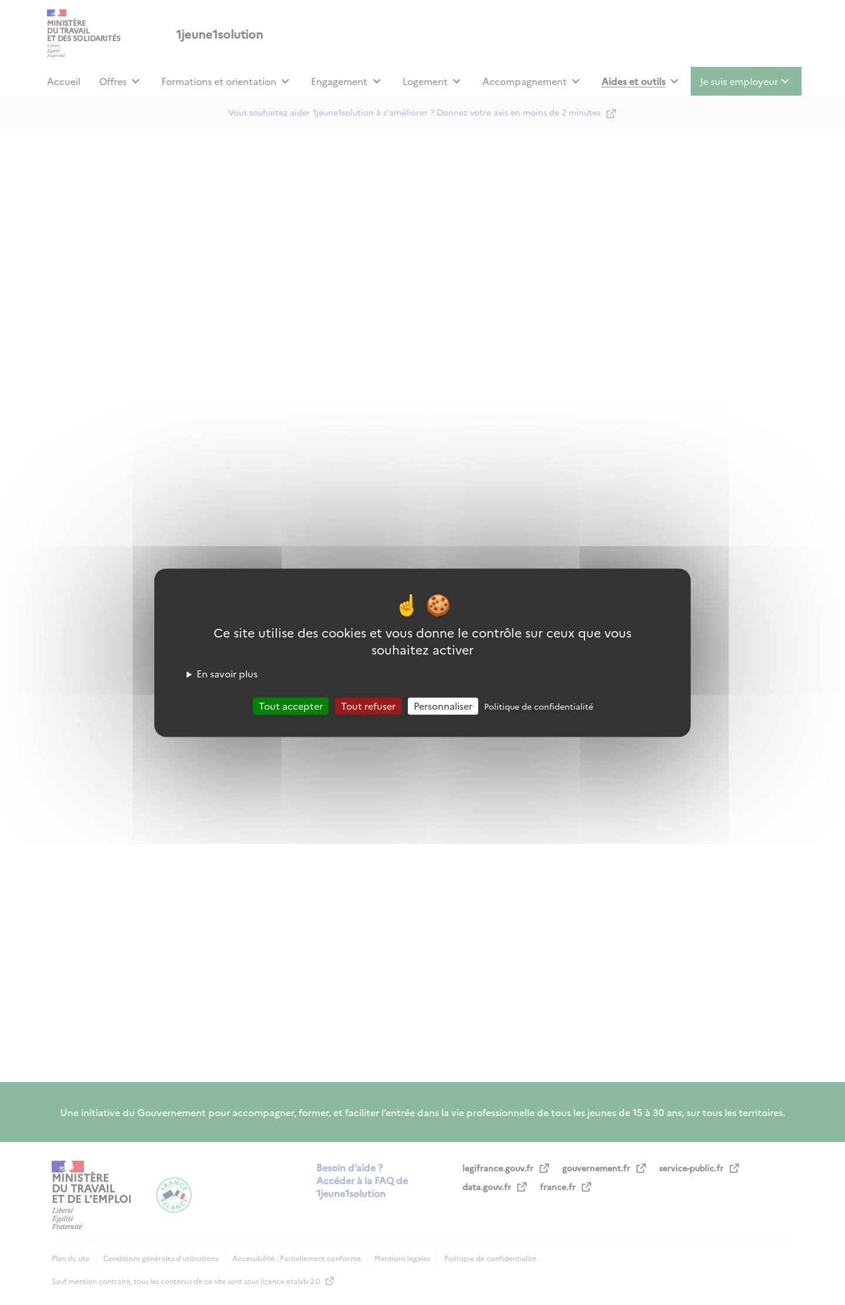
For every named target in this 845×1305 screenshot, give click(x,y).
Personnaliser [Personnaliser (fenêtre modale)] (443, 705)
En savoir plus (227, 673)
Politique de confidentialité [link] (538, 706)
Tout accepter (291, 705)
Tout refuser (368, 705)
